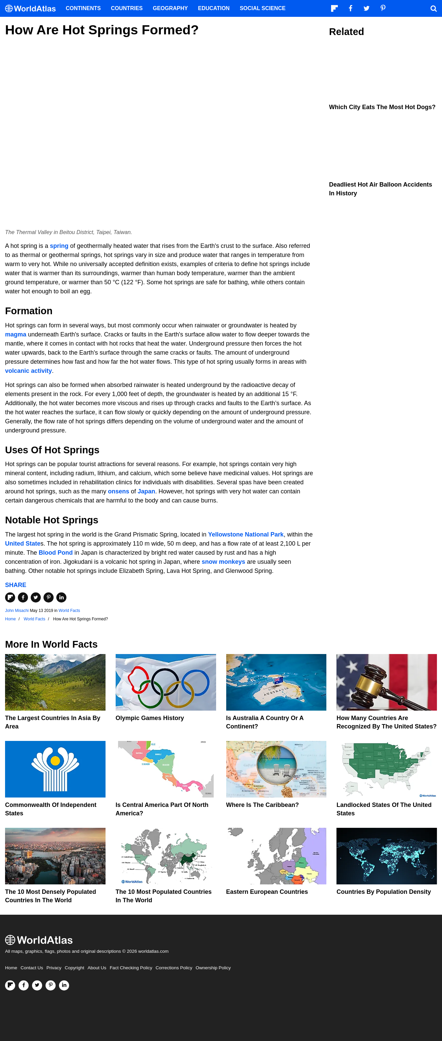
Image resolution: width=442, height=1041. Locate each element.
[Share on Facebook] (23, 597)
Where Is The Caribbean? (262, 805)
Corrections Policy (173, 967)
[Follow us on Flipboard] (10, 985)
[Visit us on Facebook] (24, 985)
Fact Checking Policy (131, 967)
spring (59, 245)
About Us (97, 967)
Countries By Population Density (383, 891)
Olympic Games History (150, 718)
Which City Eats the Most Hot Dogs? (382, 107)
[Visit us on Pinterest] (51, 985)
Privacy (54, 967)
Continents (83, 8)
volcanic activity (28, 370)
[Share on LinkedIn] (61, 597)
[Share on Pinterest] (48, 597)
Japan (146, 491)
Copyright (74, 967)
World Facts (69, 610)
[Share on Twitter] (36, 597)
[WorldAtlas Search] (433, 8)
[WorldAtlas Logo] (33, 8)
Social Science (263, 8)
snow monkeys (223, 561)
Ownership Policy (213, 967)
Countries (127, 8)
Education (214, 8)
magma (15, 334)
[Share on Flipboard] (10, 597)
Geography (170, 8)
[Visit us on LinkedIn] (64, 985)
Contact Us (32, 967)
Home (11, 967)
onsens (118, 491)
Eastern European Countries (267, 891)
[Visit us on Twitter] (37, 985)
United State (22, 543)
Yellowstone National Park (246, 534)
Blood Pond (56, 552)
